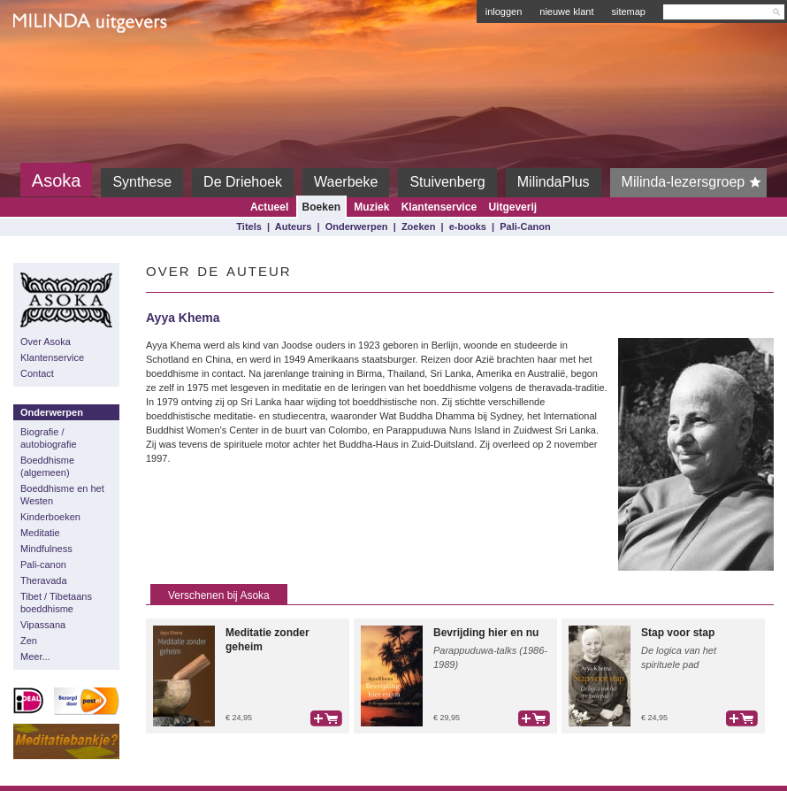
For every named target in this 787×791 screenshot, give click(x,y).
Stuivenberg (447, 181)
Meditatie (40, 532)
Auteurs (293, 226)
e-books (467, 226)
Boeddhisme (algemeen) (47, 466)
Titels (249, 226)
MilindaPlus (553, 181)
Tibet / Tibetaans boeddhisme (56, 602)
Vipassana (42, 624)
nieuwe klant (566, 11)
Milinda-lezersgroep (695, 182)
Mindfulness (46, 548)
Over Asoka (45, 341)
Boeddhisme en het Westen (62, 494)
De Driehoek (242, 181)
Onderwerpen (356, 226)
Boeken (321, 207)
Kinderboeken (50, 516)
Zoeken (418, 226)
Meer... (35, 656)
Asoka (56, 180)
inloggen (504, 11)
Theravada (43, 580)
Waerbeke (346, 181)
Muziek (371, 207)
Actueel (269, 207)
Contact (37, 373)
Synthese (142, 181)
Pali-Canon (525, 226)
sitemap (628, 11)
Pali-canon (43, 564)
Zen (28, 640)
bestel (326, 718)
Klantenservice (439, 207)
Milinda (50, 64)
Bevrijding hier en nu (486, 632)
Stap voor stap (677, 632)
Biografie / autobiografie (48, 437)
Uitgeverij (512, 207)
